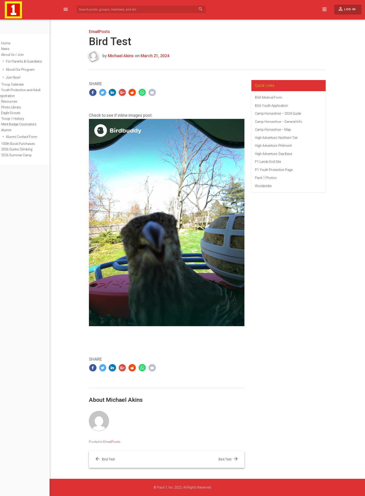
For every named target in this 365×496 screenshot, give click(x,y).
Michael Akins (125, 55)
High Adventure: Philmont (277, 145)
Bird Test (112, 459)
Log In (347, 10)
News (14, 49)
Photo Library (20, 107)
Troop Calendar (21, 84)
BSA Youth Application (275, 105)
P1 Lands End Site (272, 162)
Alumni (15, 130)
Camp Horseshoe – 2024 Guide (282, 113)
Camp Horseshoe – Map (277, 129)
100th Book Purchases (27, 144)
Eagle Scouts (19, 113)
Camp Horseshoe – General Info (283, 122)
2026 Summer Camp (25, 155)
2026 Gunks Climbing (25, 149)
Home (14, 43)
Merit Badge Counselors (27, 124)
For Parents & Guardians (32, 61)
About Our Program (28, 69)
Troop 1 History (21, 119)
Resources (18, 101)
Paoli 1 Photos (270, 178)
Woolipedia (267, 186)
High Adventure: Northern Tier (280, 138)
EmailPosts (103, 31)
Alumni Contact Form (30, 137)
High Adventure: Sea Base (278, 154)
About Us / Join (21, 55)
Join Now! (21, 77)
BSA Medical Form (273, 97)
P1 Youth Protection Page (278, 170)
